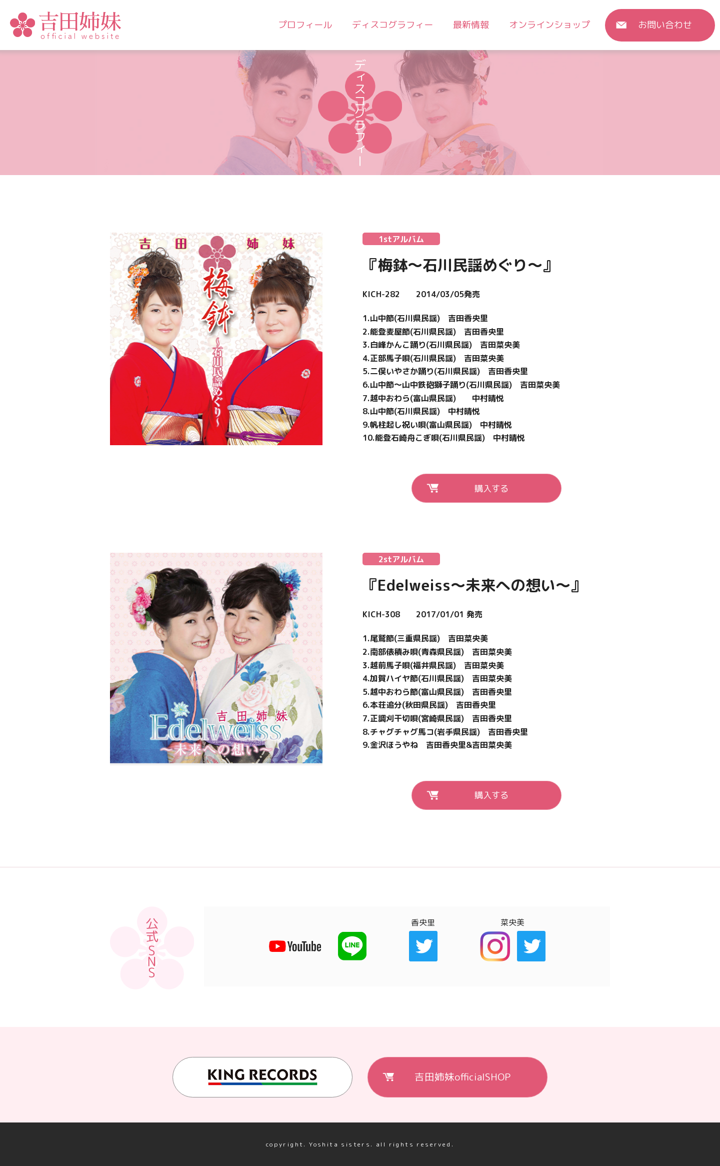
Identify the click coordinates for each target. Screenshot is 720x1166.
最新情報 (471, 25)
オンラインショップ (549, 25)
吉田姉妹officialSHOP (462, 1076)
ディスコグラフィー (392, 25)
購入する (492, 488)
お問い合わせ (665, 25)
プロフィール (305, 25)
